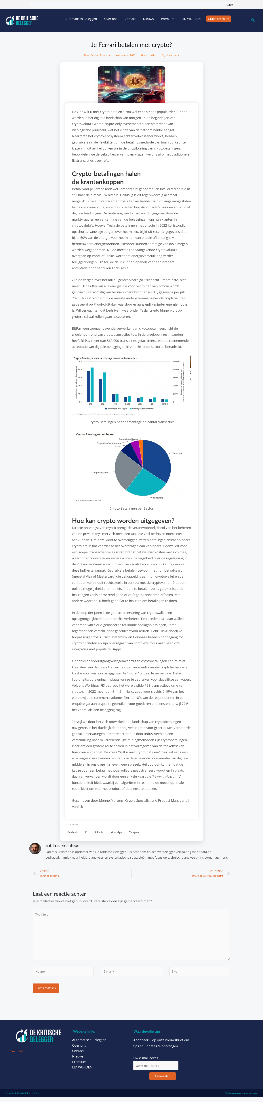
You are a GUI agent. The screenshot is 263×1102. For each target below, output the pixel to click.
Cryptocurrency (170, 55)
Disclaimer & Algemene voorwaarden (241, 1098)
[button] (73, 832)
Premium (167, 19)
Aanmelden (162, 1081)
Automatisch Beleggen (81, 19)
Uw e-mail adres (145, 1062)
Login (229, 4)
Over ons (110, 19)
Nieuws (148, 19)
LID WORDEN (191, 19)
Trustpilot (16, 1055)
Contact (130, 19)
